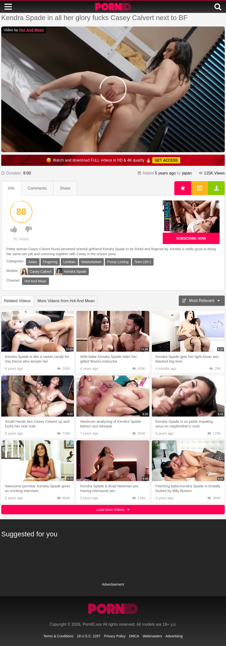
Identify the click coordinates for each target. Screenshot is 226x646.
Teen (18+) (143, 262)
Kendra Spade (71, 271)
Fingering (50, 262)
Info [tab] (11, 188)
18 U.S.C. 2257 (89, 636)
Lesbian (69, 262)
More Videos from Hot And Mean (66, 301)
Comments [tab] (37, 188)
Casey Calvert (35, 271)
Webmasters (152, 636)
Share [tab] (65, 188)
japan (187, 173)
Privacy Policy (115, 636)
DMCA (134, 636)
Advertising (173, 636)
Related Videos (17, 301)
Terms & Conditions (58, 636)
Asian (32, 262)
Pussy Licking (118, 262)
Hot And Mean (31, 30)
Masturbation (91, 262)
